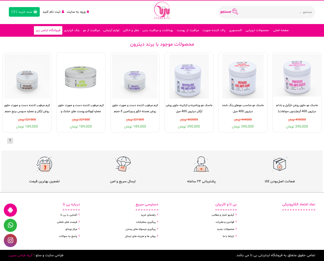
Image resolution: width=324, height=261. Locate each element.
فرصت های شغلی (67, 222)
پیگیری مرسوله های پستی (141, 229)
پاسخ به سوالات (68, 236)
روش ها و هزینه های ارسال (140, 236)
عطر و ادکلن (131, 30)
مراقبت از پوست (188, 30)
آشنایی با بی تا (68, 215)
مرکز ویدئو (71, 229)
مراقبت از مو (91, 30)
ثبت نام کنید (53, 12)
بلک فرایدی (71, 30)
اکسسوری (235, 30)
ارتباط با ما (228, 236)
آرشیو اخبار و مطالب (223, 215)
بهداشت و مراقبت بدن (158, 30)
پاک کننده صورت (214, 30)
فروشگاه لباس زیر (47, 30)
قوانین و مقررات (225, 222)
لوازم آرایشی (111, 30)
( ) (24, 12)
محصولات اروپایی (257, 30)
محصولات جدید (225, 229)
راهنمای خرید (148, 215)
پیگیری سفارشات (146, 222)
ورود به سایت (78, 12)
